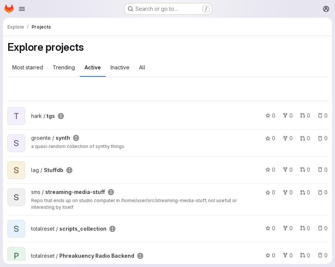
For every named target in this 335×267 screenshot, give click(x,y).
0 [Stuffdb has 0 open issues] (323, 170)
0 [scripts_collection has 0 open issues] (323, 228)
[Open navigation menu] (22, 9)
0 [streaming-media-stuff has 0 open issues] (323, 192)
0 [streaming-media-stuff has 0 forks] (288, 192)
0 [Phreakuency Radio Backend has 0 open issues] (323, 255)
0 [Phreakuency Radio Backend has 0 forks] (288, 255)
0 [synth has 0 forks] (288, 138)
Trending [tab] (64, 67)
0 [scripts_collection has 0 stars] (270, 228)
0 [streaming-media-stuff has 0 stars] (270, 192)
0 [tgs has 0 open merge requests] (305, 115)
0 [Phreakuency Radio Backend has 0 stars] (270, 255)
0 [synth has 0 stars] (270, 138)
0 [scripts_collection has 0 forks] (288, 228)
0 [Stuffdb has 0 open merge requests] (305, 170)
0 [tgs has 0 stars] (270, 115)
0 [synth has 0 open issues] (323, 138)
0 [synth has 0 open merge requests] (305, 138)
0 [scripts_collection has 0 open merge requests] (305, 228)
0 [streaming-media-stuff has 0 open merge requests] (305, 192)
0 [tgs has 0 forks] (288, 115)
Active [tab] (93, 67)
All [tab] (142, 67)
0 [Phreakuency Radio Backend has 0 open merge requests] (305, 255)
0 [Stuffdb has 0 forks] (288, 170)
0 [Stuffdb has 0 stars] (270, 170)
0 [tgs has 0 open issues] (323, 115)
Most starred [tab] (27, 67)
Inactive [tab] (120, 67)
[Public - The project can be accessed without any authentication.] (61, 116)
